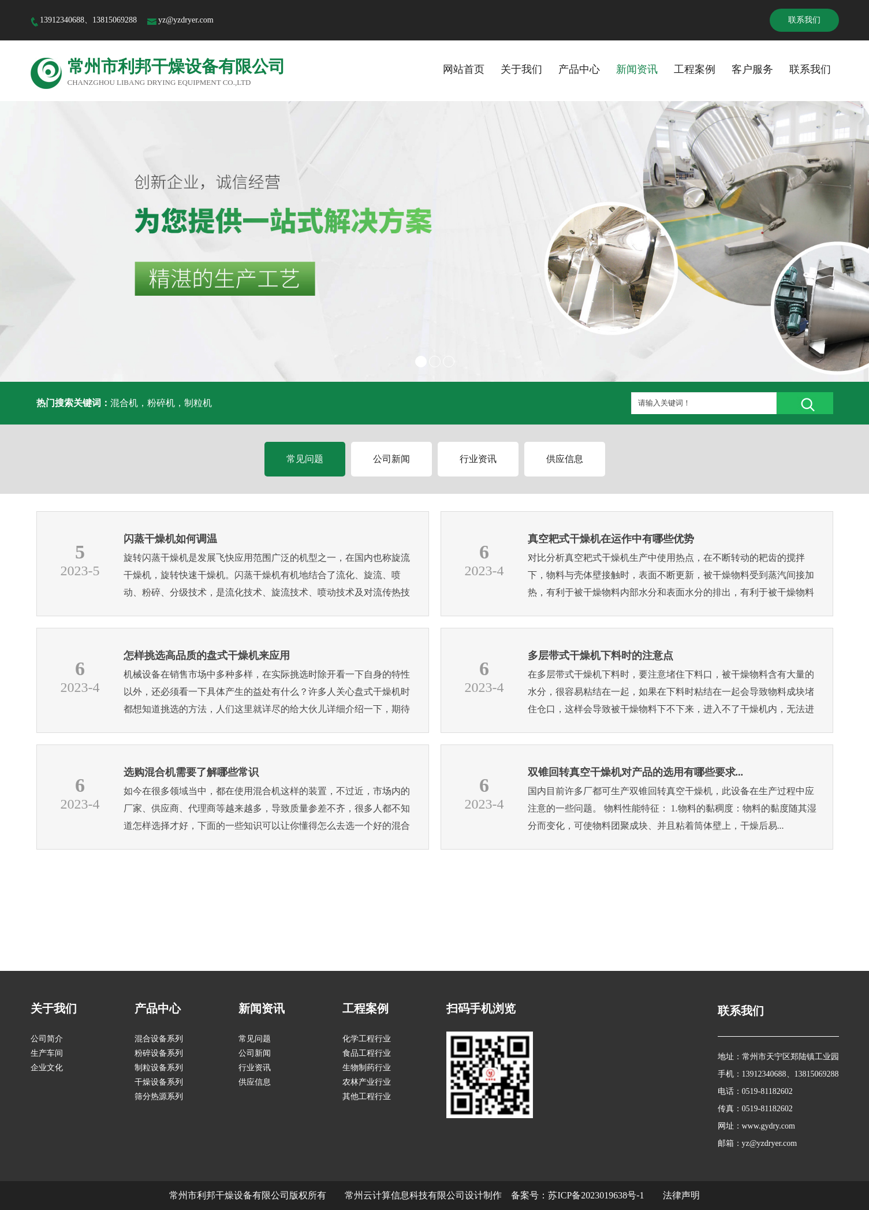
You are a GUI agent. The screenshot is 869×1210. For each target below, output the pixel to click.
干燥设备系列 (159, 1082)
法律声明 (681, 1195)
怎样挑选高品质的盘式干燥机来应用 (207, 655)
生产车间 (47, 1053)
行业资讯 (478, 459)
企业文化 (47, 1067)
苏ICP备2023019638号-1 (596, 1195)
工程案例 (694, 69)
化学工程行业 (366, 1038)
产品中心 (579, 69)
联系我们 (804, 20)
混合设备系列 (159, 1038)
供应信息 (564, 459)
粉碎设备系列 (159, 1053)
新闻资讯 (637, 69)
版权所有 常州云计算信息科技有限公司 (377, 1195)
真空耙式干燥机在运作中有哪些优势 (611, 539)
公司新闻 (391, 459)
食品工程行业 (366, 1053)
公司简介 (47, 1038)
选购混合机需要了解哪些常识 (191, 772)
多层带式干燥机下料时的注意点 (600, 655)
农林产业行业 (366, 1082)
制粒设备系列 (159, 1067)
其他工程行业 (366, 1096)
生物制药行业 (366, 1067)
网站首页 (463, 69)
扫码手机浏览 (481, 1008)
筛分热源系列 (159, 1096)
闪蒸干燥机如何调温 (170, 539)
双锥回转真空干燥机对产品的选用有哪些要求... (636, 772)
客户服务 (752, 69)
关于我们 (521, 69)
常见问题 (304, 459)
